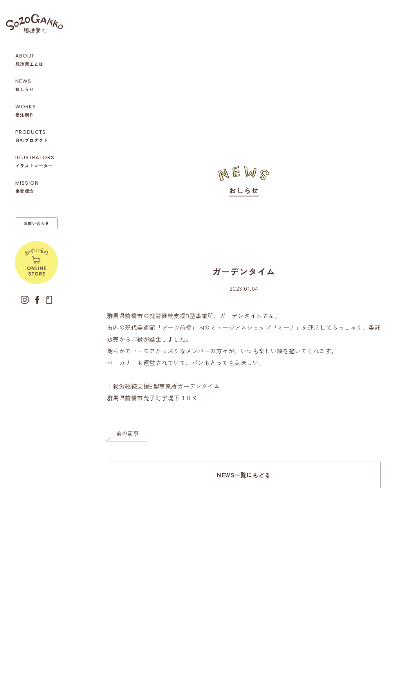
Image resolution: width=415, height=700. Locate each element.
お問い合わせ (36, 223)
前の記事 (127, 433)
